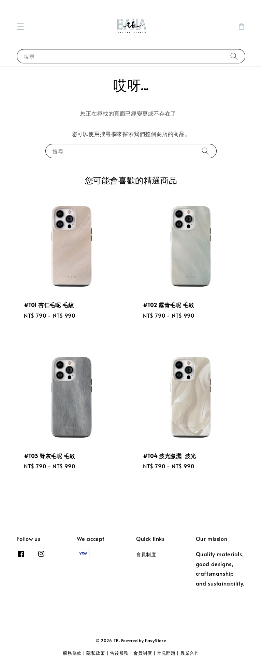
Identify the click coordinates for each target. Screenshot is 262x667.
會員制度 (146, 554)
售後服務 (119, 653)
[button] (20, 26)
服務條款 (72, 653)
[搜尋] (234, 56)
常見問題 (166, 653)
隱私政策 (95, 653)
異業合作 (189, 653)
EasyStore (155, 640)
